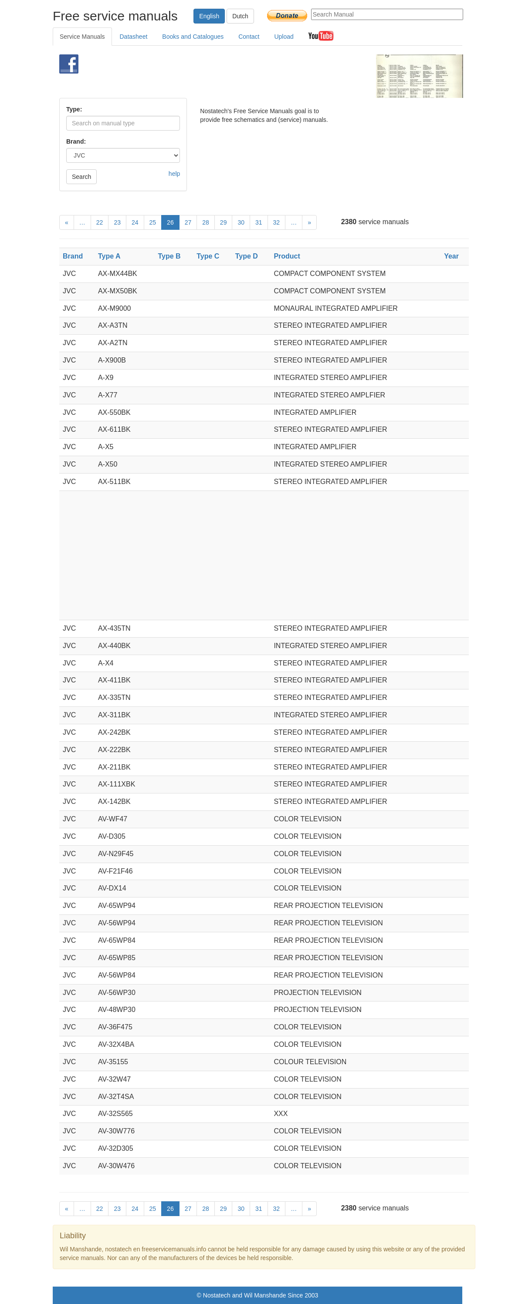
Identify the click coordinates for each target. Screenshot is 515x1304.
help (174, 173)
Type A (109, 256)
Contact (248, 36)
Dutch (240, 16)
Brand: (76, 141)
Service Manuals (82, 36)
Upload (283, 36)
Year (451, 256)
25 (152, 222)
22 (99, 222)
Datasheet (134, 36)
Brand (73, 256)
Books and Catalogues (193, 36)
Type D (246, 256)
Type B (169, 256)
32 (276, 222)
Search (81, 176)
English (209, 16)
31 (258, 222)
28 (205, 222)
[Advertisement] (246, 76)
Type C (208, 256)
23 (117, 222)
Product (287, 256)
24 (135, 222)
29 (223, 222)
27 (188, 222)
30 (240, 222)
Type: (74, 109)
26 (170, 222)
